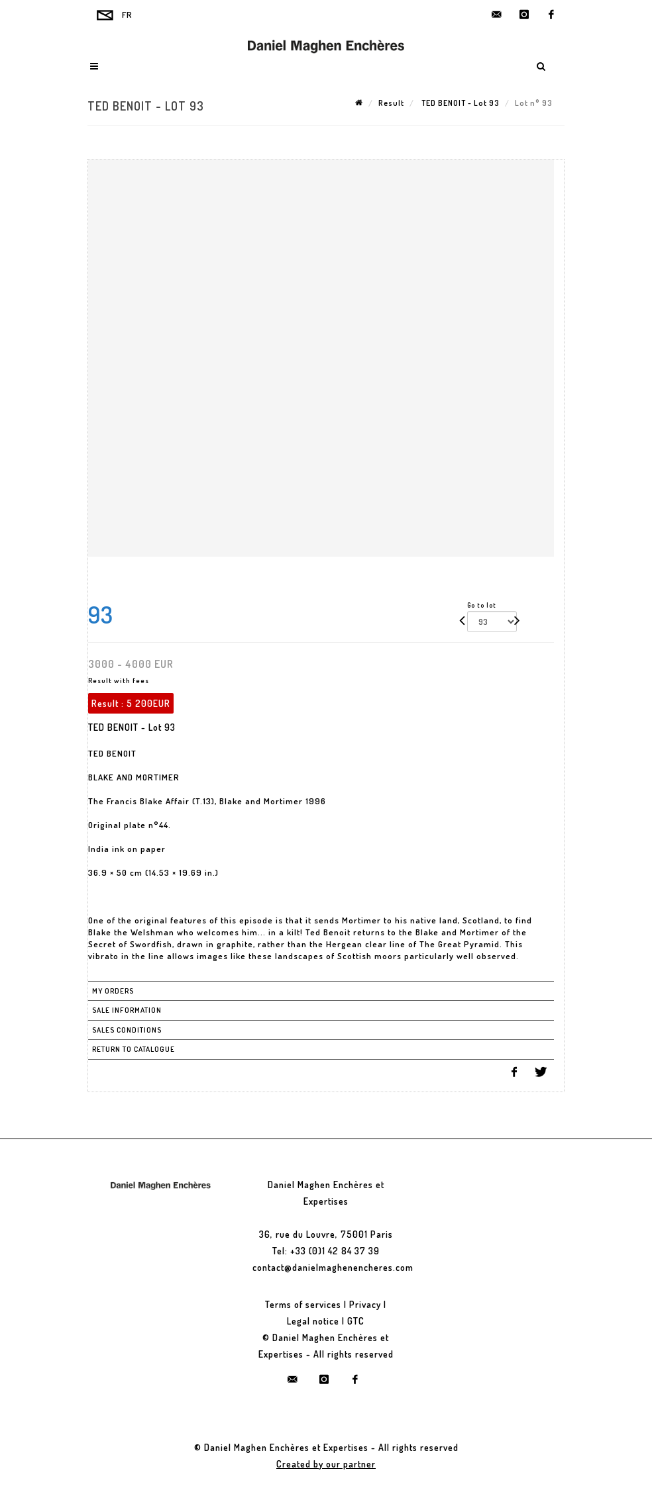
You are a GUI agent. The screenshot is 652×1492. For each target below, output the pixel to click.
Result (391, 103)
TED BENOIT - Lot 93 (459, 103)
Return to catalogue (133, 1049)
